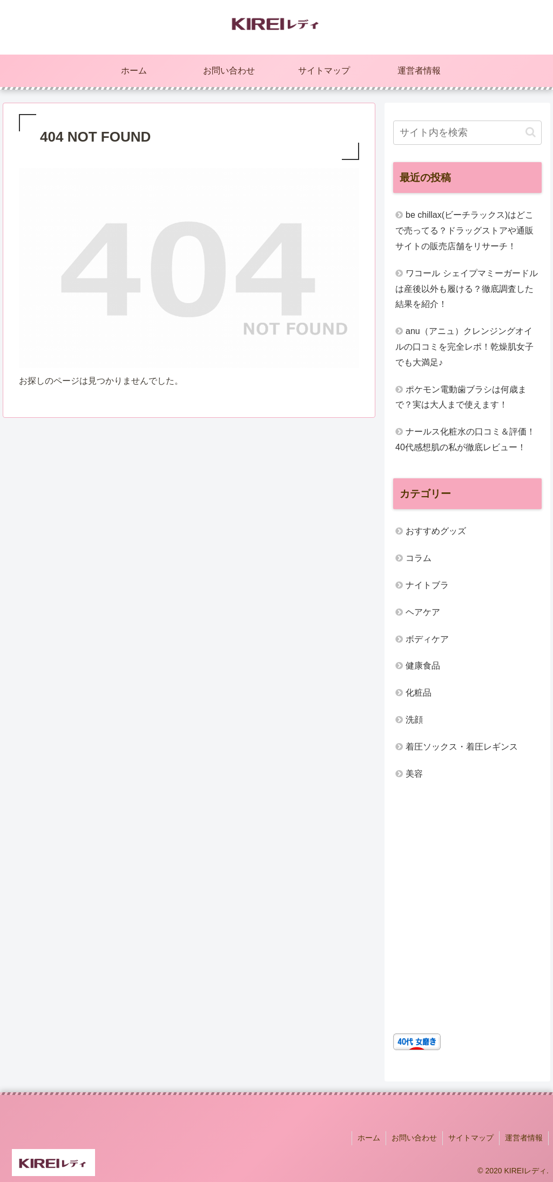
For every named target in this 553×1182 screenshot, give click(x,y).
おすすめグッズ (436, 531)
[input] (467, 133)
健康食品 (423, 665)
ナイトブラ (427, 585)
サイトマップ (471, 1137)
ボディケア (427, 639)
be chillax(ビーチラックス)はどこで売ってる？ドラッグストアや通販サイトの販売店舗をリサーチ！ (464, 230)
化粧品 (418, 692)
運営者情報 (524, 1137)
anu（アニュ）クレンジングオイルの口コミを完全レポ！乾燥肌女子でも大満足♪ (464, 346)
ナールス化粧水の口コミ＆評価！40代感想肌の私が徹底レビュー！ (465, 439)
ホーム (369, 1137)
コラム (418, 558)
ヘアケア (423, 612)
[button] (530, 132)
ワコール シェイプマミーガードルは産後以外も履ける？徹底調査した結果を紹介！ (466, 289)
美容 (414, 773)
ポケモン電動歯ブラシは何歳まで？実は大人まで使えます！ (461, 397)
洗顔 (414, 719)
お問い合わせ (414, 1137)
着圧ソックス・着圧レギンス (462, 746)
